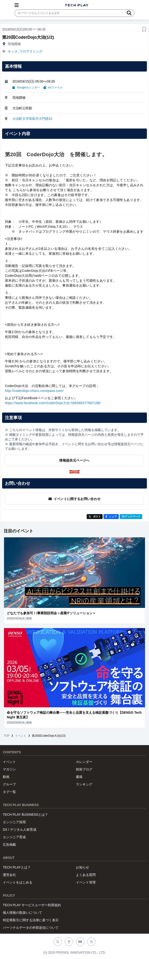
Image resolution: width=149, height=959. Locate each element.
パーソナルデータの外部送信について (31, 927)
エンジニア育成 (14, 837)
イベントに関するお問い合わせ (74, 499)
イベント (20, 735)
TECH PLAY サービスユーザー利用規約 (32, 905)
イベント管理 (86, 882)
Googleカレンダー (26, 87)
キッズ (13, 51)
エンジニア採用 (14, 822)
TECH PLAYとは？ (17, 867)
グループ (9, 784)
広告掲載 (9, 844)
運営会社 (9, 875)
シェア (111, 516)
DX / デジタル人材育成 (19, 829)
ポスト (95, 516)
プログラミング (30, 51)
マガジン (9, 769)
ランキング (84, 784)
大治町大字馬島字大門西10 (32, 119)
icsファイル (53, 87)
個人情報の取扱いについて (22, 912)
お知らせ (82, 867)
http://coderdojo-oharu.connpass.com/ (34, 391)
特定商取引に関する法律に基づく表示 (31, 920)
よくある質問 (86, 875)
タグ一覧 (9, 792)
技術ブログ (84, 769)
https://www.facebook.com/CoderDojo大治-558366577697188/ (53, 403)
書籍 (79, 777)
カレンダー (84, 762)
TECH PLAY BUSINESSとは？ (25, 814)
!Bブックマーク (131, 516)
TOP (6, 735)
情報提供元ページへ (74, 460)
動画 (6, 777)
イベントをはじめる (17, 882)
